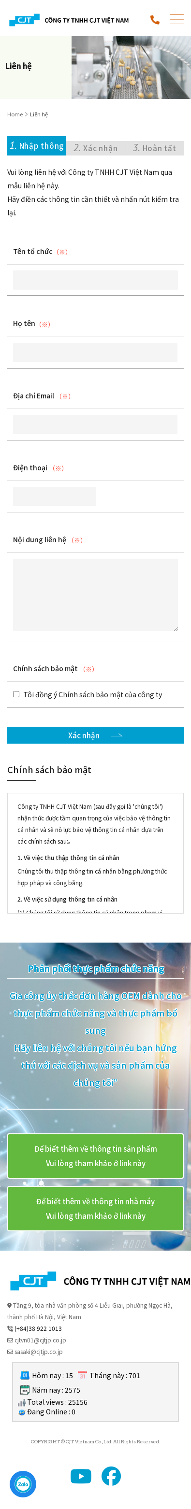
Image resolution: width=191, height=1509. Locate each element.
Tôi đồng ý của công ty (92, 694)
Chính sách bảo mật (45, 668)
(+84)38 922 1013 (38, 1328)
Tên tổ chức (33, 251)
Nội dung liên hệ (39, 539)
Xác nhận (84, 735)
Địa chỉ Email (33, 395)
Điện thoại (30, 467)
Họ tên (24, 323)
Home (15, 114)
